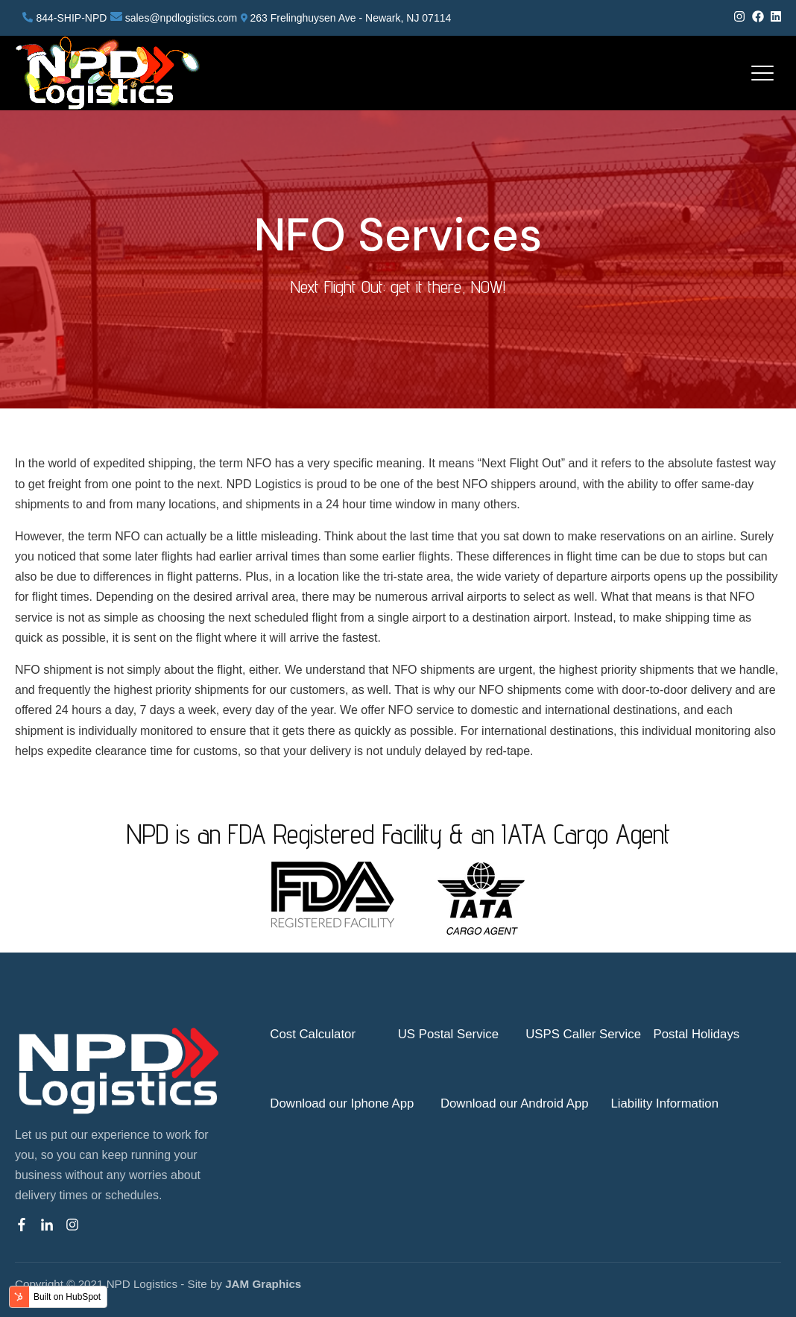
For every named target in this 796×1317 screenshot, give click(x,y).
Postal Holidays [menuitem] (697, 1034)
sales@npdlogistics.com (181, 18)
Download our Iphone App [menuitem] (342, 1103)
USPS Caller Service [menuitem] (583, 1034)
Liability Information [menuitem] (664, 1103)
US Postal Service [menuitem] (448, 1034)
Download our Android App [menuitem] (514, 1103)
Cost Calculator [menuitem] (313, 1034)
